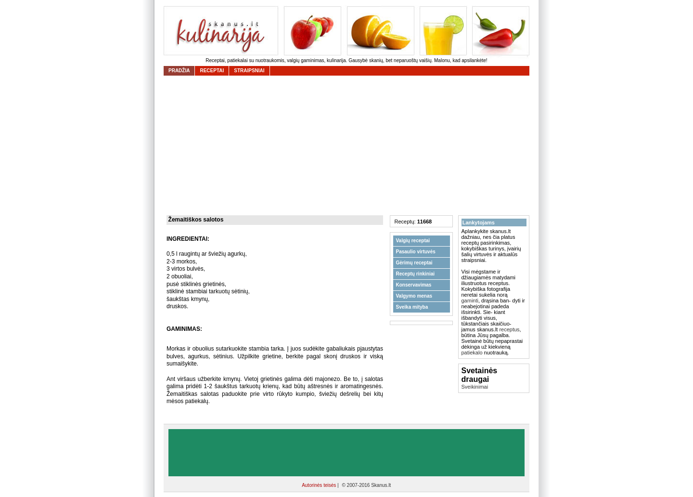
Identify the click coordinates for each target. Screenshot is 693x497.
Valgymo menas (414, 296)
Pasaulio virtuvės (416, 251)
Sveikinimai (475, 387)
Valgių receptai (413, 240)
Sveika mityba (412, 307)
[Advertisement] (349, 145)
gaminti (470, 300)
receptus (509, 329)
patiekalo (472, 352)
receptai (212, 70)
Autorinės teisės (319, 485)
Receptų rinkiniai (415, 273)
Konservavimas (414, 285)
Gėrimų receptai (414, 262)
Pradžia (179, 70)
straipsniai (249, 70)
